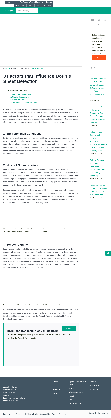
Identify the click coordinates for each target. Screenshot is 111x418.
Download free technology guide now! (24, 102)
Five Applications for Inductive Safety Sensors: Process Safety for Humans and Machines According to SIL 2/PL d (98, 88)
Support (71, 396)
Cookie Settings (59, 414)
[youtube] (92, 20)
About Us (93, 382)
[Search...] (99, 68)
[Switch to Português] (48, 5)
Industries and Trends (75, 392)
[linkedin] (98, 20)
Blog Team (7, 68)
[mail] (99, 24)
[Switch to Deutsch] (38, 5)
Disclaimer (20, 414)
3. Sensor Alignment (17, 100)
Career (70, 400)
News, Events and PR (75, 403)
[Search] (91, 68)
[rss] (104, 20)
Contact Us (94, 389)
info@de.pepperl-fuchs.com (17, 398)
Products (71, 388)
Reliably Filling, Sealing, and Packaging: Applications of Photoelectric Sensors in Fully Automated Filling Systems (98, 141)
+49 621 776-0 (13, 401)
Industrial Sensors (37, 68)
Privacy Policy (32, 414)
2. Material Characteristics (19, 97)
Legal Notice (8, 414)
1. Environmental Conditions (20, 94)
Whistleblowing (95, 385)
